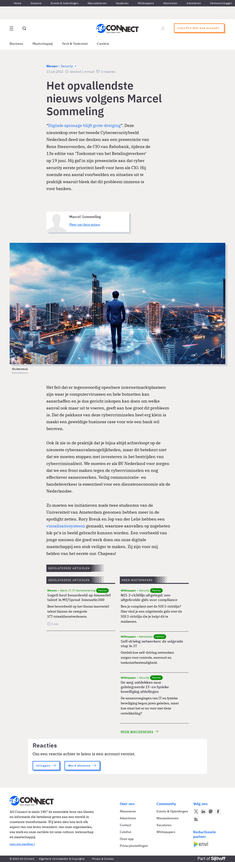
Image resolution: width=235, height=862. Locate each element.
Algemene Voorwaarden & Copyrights (62, 858)
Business (16, 44)
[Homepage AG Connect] (117, 28)
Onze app (127, 839)
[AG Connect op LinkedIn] (203, 811)
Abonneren (170, 3)
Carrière (103, 44)
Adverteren (194, 3)
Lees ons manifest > (22, 844)
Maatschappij (43, 44)
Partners (215, 3)
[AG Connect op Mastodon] (210, 811)
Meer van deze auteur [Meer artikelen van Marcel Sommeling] (84, 224)
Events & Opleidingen (64, 3)
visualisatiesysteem (65, 526)
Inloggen (226, 3)
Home (17, 3)
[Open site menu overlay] (11, 28)
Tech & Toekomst (75, 44)
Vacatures (122, 3)
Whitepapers (146, 3)
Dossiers (36, 3)
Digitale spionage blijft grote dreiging (84, 125)
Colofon (125, 832)
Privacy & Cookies (103, 858)
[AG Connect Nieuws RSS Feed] (196, 819)
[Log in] (163, 28)
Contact (125, 825)
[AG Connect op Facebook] (218, 811)
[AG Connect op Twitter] (196, 811)
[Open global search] (24, 28)
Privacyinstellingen (134, 846)
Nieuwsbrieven (97, 3)
